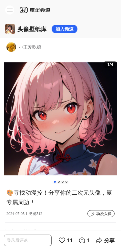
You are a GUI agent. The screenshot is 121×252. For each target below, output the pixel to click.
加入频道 (64, 29)
